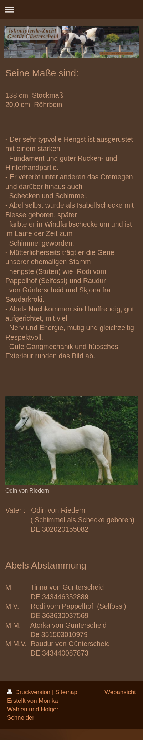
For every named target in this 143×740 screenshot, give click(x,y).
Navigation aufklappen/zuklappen (71, 9)
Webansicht (120, 692)
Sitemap (66, 692)
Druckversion (29, 692)
